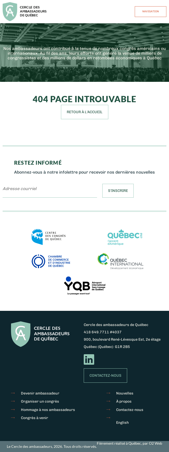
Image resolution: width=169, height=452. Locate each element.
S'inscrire (118, 190)
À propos (124, 401)
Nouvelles (124, 393)
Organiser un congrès (40, 401)
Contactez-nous (105, 375)
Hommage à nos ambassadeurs (48, 410)
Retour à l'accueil (85, 112)
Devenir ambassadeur (40, 393)
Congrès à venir (34, 418)
